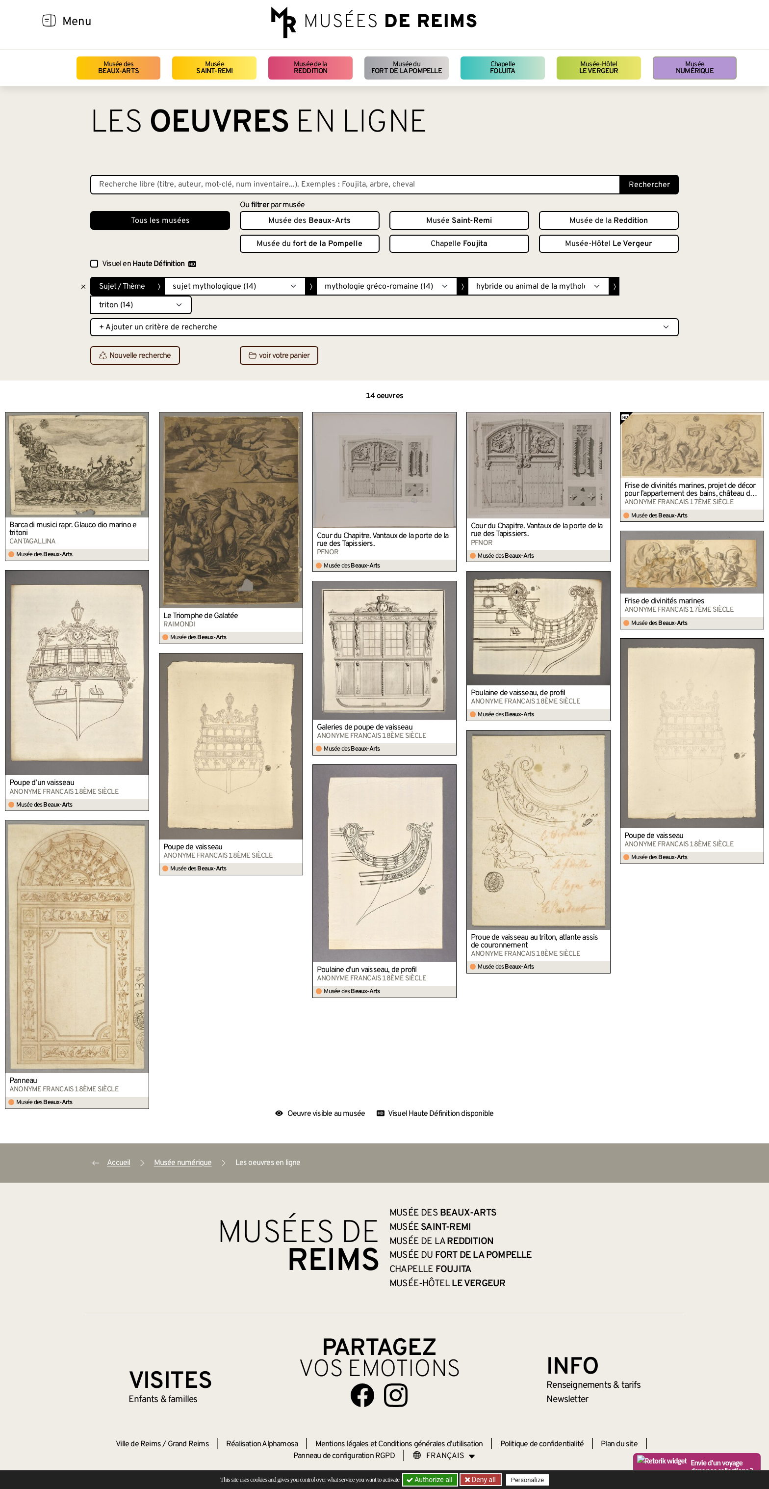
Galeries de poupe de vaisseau (364, 727)
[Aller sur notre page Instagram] (396, 1395)
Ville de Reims (138, 1444)
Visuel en (149, 264)
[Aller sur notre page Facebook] (362, 1395)
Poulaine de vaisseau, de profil (518, 693)
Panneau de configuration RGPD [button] (344, 1456)
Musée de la (311, 68)
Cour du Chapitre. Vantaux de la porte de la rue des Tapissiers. (383, 540)
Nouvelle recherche (135, 356)
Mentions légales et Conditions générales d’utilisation (399, 1444)
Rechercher (649, 185)
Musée (214, 68)
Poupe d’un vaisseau (41, 783)
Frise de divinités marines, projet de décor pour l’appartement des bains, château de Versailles (690, 490)
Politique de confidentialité (542, 1444)
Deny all (483, 1480)
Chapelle (502, 68)
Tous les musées (160, 221)
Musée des (118, 68)
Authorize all (430, 1480)
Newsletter (567, 1400)
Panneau (23, 1081)
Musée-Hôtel (598, 68)
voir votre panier (279, 356)
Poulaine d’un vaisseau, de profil (367, 970)
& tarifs (593, 1385)
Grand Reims (188, 1444)
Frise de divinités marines (664, 601)
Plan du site (619, 1444)
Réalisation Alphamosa (262, 1444)
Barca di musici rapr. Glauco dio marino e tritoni (72, 529)
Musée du (406, 68)
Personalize (528, 1480)
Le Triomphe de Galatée (200, 616)
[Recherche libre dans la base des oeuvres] (355, 184)
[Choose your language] (444, 1456)
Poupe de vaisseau (653, 836)
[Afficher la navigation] (49, 22)
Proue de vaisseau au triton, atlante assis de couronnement (534, 941)
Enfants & (163, 1400)
